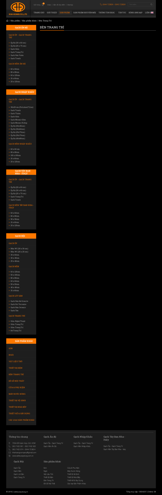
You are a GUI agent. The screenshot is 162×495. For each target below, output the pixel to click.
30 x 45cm (15, 258)
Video (49, 5)
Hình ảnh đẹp (135, 12)
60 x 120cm (15, 75)
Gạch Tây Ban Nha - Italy (22, 172)
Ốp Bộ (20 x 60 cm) (18, 187)
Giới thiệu (52, 12)
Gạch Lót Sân (16, 296)
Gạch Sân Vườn (17, 55)
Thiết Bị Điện (15, 368)
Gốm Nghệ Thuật (18, 321)
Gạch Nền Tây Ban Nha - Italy (21, 206)
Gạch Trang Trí (17, 52)
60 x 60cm (15, 69)
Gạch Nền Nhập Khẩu (20, 144)
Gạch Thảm (16, 113)
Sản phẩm (65, 12)
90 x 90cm (15, 219)
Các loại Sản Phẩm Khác (22, 420)
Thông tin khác (107, 12)
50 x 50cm (15, 284)
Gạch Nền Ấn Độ (17, 63)
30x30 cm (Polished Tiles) (22, 107)
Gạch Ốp (13, 243)
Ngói (11, 355)
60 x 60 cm (15, 149)
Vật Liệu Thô (15, 361)
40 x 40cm (15, 287)
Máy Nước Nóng (17, 394)
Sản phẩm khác (29, 20)
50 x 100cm (15, 275)
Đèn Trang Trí (45, 20)
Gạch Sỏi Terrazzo (18, 304)
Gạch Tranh (16, 58)
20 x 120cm (15, 81)
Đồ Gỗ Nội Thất (16, 381)
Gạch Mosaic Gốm (18, 119)
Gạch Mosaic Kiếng (19, 123)
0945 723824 (120, 4)
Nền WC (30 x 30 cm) (19, 248)
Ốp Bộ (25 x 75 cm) (18, 46)
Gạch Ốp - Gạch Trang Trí (20, 36)
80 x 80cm (15, 72)
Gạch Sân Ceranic (18, 307)
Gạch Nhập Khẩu (24, 92)
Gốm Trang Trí (17, 324)
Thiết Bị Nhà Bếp (17, 407)
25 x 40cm (15, 261)
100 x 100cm (16, 155)
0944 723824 (108, 4)
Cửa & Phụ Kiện (17, 387)
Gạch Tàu (14, 310)
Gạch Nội (20, 236)
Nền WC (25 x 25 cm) (19, 252)
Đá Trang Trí (16, 330)
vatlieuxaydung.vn (21, 491)
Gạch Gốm (15, 49)
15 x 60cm (15, 78)
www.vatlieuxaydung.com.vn (22, 456)
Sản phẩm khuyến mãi (84, 12)
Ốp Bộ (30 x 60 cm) (18, 43)
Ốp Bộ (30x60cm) (18, 129)
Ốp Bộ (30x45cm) (18, 126)
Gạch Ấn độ (21, 27)
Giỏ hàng (39, 5)
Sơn (11, 348)
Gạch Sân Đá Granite (19, 301)
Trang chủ (39, 12)
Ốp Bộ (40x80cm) (18, 138)
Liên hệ (149, 12)
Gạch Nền (14, 266)
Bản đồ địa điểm (59, 5)
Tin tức (122, 12)
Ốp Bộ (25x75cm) (18, 132)
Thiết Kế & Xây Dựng (19, 413)
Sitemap (70, 5)
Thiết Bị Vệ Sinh (17, 400)
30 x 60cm (15, 255)
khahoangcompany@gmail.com (24, 452)
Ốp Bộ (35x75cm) (18, 135)
